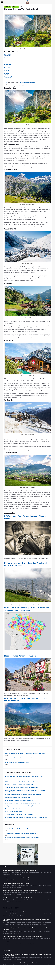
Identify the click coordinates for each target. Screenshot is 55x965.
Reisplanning (7, 54)
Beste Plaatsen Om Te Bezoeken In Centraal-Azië (14, 911)
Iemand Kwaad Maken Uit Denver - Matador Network (17, 797)
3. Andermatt (7, 64)
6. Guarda (6, 73)
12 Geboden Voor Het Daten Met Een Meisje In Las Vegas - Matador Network (23, 803)
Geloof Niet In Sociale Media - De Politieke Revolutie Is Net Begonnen (21, 787)
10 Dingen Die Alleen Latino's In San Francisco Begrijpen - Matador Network (23, 794)
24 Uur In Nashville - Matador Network (14, 808)
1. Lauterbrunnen (8, 58)
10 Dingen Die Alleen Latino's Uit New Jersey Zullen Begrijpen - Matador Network (24, 805)
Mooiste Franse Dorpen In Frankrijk (20, 656)
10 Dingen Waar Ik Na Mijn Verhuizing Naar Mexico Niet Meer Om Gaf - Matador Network (26, 817)
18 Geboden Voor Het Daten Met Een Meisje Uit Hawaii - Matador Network (22, 779)
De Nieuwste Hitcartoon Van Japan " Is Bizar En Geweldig (19, 814)
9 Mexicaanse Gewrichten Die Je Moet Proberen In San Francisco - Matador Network (25, 753)
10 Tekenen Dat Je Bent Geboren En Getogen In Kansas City (19, 784)
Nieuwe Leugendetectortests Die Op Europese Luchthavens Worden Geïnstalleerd (22, 936)
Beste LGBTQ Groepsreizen (9, 942)
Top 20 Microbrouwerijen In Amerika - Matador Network (16, 877)
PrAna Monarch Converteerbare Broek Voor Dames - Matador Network (21, 833)
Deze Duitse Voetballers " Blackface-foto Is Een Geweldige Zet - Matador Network (24, 758)
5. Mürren (6, 70)
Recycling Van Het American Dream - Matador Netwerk (16, 883)
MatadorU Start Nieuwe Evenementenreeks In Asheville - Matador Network (20, 870)
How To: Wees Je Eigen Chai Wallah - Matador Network (18, 828)
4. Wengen (7, 67)
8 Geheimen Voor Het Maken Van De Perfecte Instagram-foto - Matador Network (21, 962)
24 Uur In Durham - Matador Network (14, 811)
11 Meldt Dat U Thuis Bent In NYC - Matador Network (17, 762)
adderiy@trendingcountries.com (27, 82)
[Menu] (2, 2)
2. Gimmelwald (8, 61)
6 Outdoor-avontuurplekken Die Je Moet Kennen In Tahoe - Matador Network (23, 781)
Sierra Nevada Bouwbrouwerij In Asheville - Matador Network (17, 897)
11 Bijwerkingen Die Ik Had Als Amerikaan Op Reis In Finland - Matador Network (24, 776)
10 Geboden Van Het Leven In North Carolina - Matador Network (20, 800)
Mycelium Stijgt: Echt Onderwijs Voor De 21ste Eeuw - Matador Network (20, 890)
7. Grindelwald (8, 76)
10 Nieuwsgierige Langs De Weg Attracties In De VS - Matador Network (22, 837)
